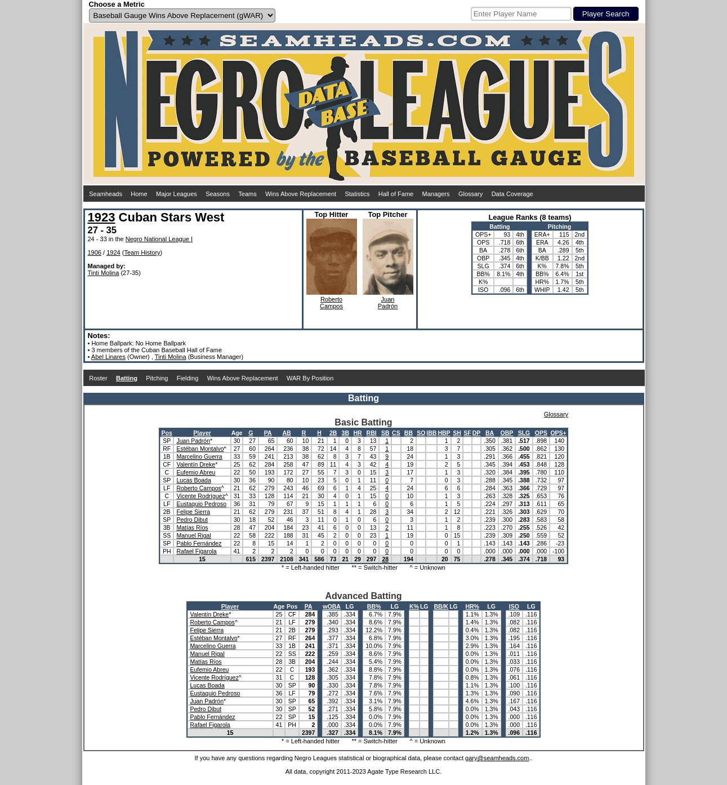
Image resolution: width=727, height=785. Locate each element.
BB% (374, 606)
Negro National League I (159, 239)
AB (286, 432)
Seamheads (105, 193)
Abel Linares (108, 356)
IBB (431, 432)
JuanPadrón (388, 302)
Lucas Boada (193, 480)
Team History (142, 252)
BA (489, 432)
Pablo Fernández (198, 543)
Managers (436, 193)
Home (139, 193)
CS (396, 432)
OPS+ (558, 432)
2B (333, 432)
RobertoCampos (331, 302)
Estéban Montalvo (200, 448)
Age (237, 432)
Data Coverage (512, 193)
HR (357, 432)
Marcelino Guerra (199, 456)
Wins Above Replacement (300, 193)
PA (268, 432)
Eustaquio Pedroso (201, 503)
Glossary (470, 193)
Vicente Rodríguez (200, 496)
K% (414, 606)
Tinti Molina (103, 272)
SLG (524, 432)
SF (467, 432)
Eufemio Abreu (195, 472)
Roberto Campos (198, 488)
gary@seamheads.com (497, 758)
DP (476, 432)
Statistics (357, 193)
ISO (514, 606)
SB (385, 432)
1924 (113, 252)
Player (202, 432)
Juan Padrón (193, 440)
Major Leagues (176, 193)
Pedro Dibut (191, 519)
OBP (507, 432)
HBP (444, 432)
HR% (472, 606)
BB (408, 432)
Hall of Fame (395, 193)
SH (457, 432)
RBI (372, 432)
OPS (541, 432)
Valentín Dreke (195, 464)
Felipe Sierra (193, 511)
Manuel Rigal (193, 535)
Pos (167, 432)
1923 (101, 217)
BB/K (441, 606)
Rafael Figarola (196, 551)
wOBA (332, 606)
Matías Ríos (192, 527)
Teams (247, 193)
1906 (94, 252)
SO (421, 432)
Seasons (218, 193)
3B (345, 432)
